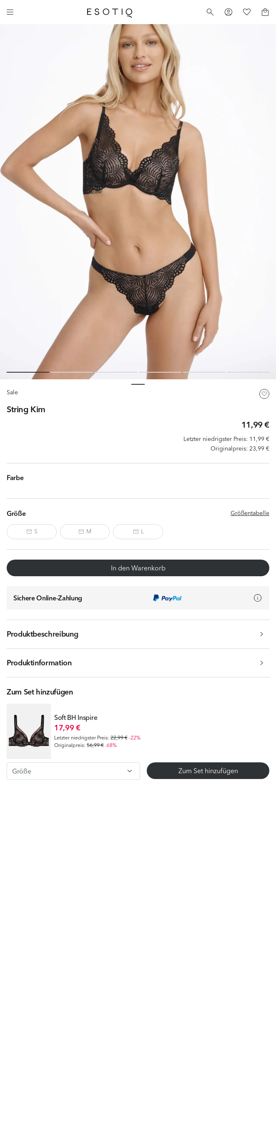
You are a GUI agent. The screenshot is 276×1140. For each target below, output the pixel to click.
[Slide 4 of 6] (160, 372)
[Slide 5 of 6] (204, 372)
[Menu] (10, 12)
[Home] (109, 12)
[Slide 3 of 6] (116, 372)
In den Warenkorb (138, 568)
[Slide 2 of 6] (72, 372)
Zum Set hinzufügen (208, 771)
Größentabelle (250, 513)
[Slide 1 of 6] (28, 372)
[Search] (210, 12)
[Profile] (228, 12)
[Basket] (265, 12)
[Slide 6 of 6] (248, 372)
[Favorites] (246, 12)
